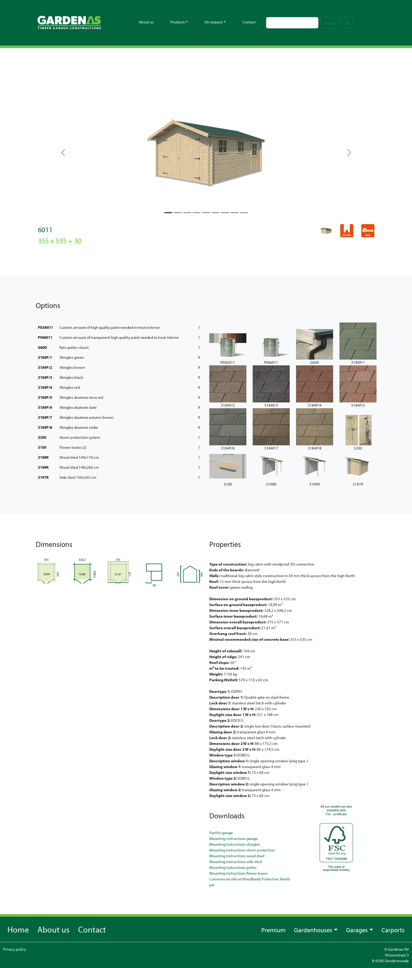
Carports (393, 930)
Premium (273, 930)
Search (330, 23)
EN (347, 23)
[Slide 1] (178, 213)
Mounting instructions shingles (234, 844)
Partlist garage (221, 832)
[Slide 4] (206, 213)
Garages (357, 930)
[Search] (292, 22)
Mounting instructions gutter (233, 867)
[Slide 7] (234, 213)
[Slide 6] (225, 213)
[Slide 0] (168, 213)
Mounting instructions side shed (235, 861)
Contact (249, 21)
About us (146, 21)
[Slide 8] (244, 213)
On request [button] (214, 21)
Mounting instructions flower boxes (238, 873)
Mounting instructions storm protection (241, 850)
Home (18, 929)
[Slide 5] (216, 213)
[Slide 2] (187, 213)
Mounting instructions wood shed (236, 855)
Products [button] (177, 21)
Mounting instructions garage (233, 838)
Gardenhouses (313, 930)
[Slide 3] (197, 213)
